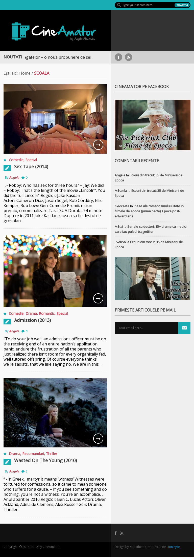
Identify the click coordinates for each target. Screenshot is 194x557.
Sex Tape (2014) (31, 166)
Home (25, 73)
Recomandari (33, 453)
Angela (14, 177)
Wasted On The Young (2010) (45, 460)
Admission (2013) (32, 320)
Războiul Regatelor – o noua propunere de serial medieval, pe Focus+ (71, 57)
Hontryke (173, 547)
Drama (31, 313)
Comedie (16, 159)
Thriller (51, 453)
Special (31, 159)
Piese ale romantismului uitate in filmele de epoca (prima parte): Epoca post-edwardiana (149, 211)
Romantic (47, 313)
